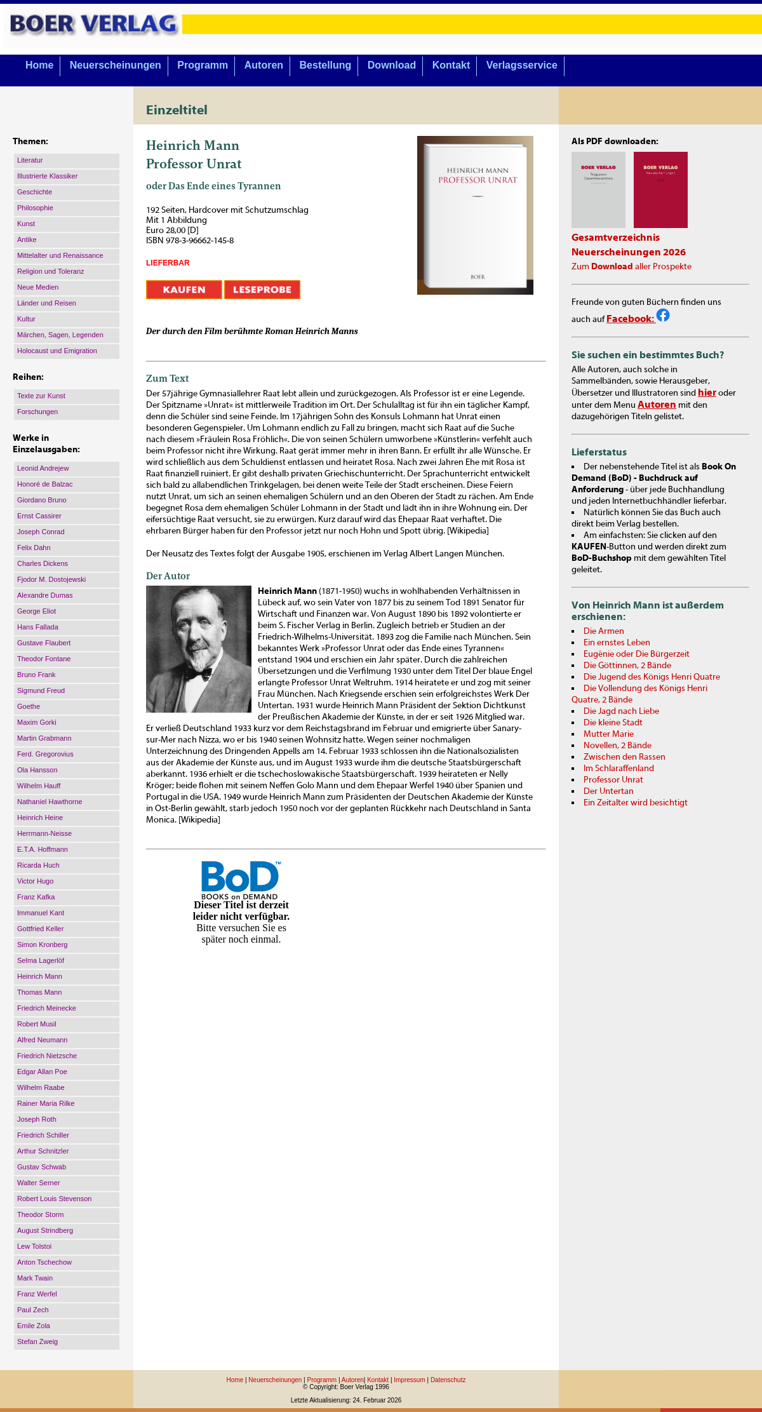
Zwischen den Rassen (624, 757)
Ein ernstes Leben (617, 643)
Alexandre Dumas (44, 595)
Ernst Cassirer (39, 516)
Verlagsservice (522, 65)
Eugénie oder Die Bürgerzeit (637, 654)
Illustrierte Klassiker (47, 176)
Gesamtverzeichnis (616, 237)
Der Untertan (609, 791)
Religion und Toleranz (50, 271)
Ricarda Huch (38, 865)
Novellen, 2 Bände (618, 746)
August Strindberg (45, 1230)
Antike (27, 239)
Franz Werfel (37, 1294)
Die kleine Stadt (613, 723)
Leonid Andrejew (43, 468)
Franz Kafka (36, 897)
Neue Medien (37, 287)
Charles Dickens (42, 563)
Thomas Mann (39, 992)
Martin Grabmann (44, 738)
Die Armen (604, 631)
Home (39, 65)
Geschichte (34, 192)
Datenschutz (448, 1379)
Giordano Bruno (42, 500)
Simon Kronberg (42, 944)
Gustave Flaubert (43, 643)
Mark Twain (35, 1278)
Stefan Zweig (37, 1341)
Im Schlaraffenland (619, 768)
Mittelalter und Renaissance (60, 255)
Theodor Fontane (43, 658)
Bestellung (326, 65)
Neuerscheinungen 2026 (629, 252)
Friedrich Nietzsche (47, 1055)
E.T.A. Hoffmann (42, 849)
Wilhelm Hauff (38, 786)
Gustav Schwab (41, 1167)
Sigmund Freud (41, 690)
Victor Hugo (35, 881)
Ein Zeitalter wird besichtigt (636, 803)
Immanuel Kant (40, 913)
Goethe (28, 706)
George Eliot (36, 611)
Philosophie (35, 208)
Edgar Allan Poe (42, 1071)
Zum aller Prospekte (632, 267)
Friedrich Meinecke (46, 1008)
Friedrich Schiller (43, 1135)
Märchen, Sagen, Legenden (60, 335)
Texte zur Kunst (41, 396)
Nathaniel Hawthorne (50, 801)
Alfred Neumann (42, 1040)
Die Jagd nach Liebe (621, 711)
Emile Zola (33, 1325)
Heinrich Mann (39, 976)
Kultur (26, 319)
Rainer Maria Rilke (45, 1103)
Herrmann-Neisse (44, 833)
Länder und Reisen (46, 303)
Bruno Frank (36, 674)
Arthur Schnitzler (43, 1151)
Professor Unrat (613, 780)
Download (392, 65)
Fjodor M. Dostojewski (51, 579)
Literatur (30, 160)
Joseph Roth (37, 1119)
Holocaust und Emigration (57, 350)
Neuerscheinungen (115, 65)
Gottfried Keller (40, 928)
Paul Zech (33, 1310)
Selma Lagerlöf (40, 960)
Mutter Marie (609, 734)
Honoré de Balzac (44, 484)
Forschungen (37, 411)
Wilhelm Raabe (41, 1087)
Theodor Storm (40, 1214)
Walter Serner (38, 1183)
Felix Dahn (34, 547)
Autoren (263, 65)
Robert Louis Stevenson (54, 1198)
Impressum (409, 1379)
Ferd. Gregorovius (45, 754)
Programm (202, 65)
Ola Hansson (37, 770)
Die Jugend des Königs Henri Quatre (652, 677)
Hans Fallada (37, 627)
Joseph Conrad (41, 531)
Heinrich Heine (40, 817)
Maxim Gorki (37, 722)
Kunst (26, 223)
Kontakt (451, 65)
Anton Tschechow (44, 1262)
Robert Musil (37, 1024)
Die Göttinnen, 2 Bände (627, 666)
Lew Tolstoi (34, 1246)
